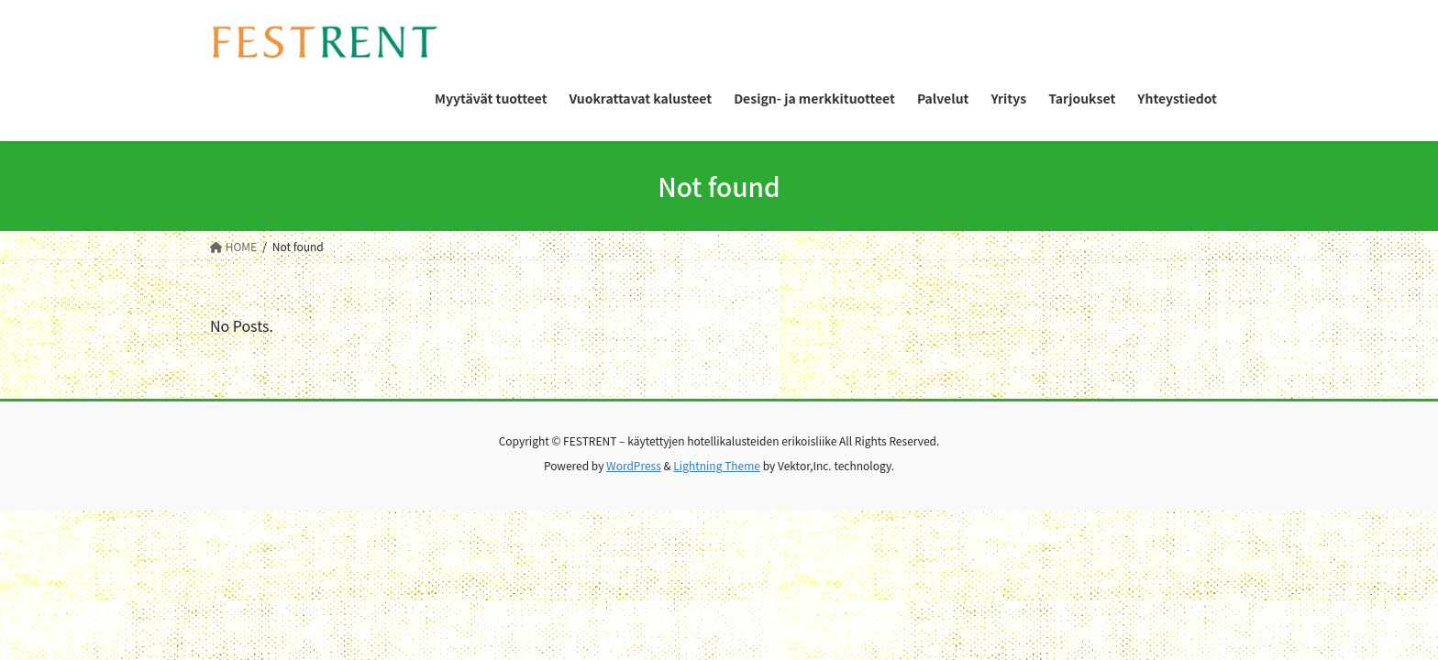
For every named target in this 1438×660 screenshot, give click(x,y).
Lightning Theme (716, 465)
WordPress (633, 465)
